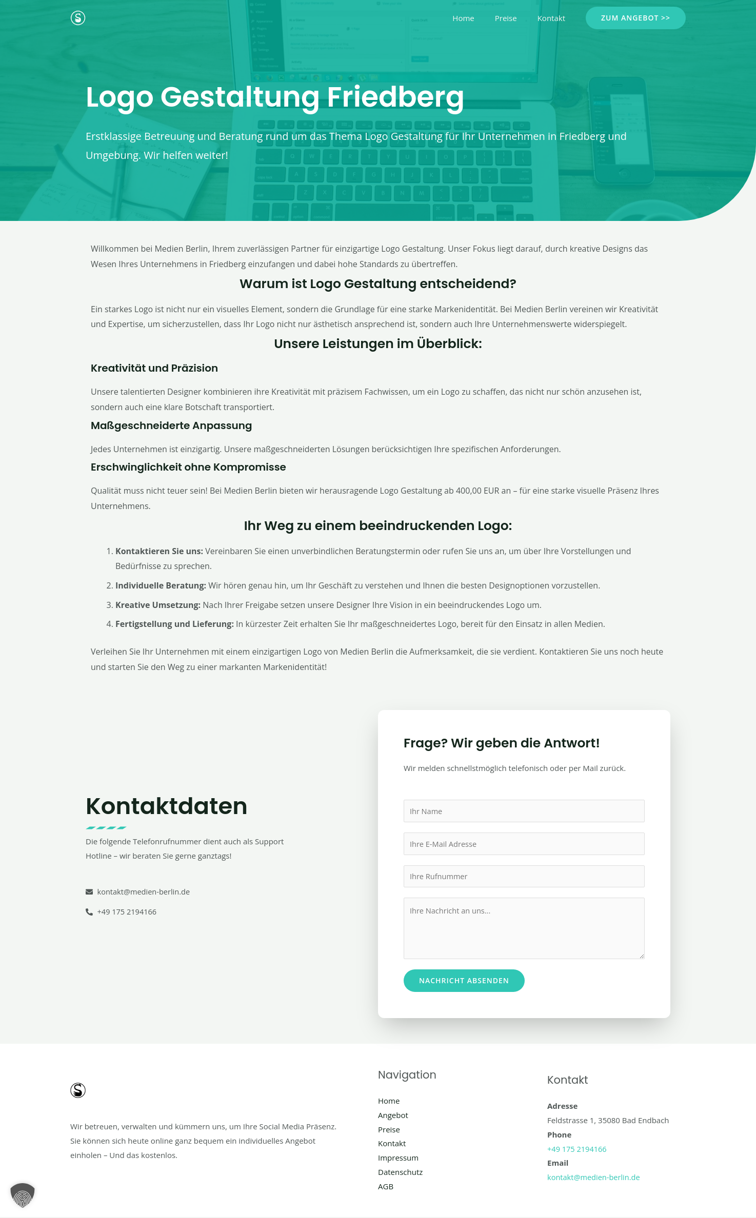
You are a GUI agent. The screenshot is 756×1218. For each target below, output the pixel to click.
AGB (385, 1187)
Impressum (398, 1158)
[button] (636, 18)
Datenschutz (400, 1173)
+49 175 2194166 (577, 1150)
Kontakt (554, 18)
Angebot (393, 1116)
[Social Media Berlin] (78, 17)
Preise (514, 18)
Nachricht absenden (464, 981)
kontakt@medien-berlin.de (595, 1178)
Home (476, 18)
